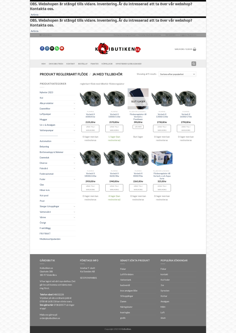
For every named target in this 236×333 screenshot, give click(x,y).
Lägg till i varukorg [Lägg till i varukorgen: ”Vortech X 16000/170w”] (185, 128)
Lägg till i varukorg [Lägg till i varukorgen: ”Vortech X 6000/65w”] (90, 128)
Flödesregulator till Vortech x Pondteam (138, 117)
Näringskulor (126, 307)
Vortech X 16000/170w (186, 115)
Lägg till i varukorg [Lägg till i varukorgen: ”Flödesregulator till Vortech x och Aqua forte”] (162, 187)
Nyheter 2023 (46, 92)
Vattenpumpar (47, 130)
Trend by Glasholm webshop (149, 35)
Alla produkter (47, 103)
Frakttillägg (45, 228)
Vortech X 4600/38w (114, 174)
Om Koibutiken (56, 64)
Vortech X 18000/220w (90, 174)
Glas (42, 184)
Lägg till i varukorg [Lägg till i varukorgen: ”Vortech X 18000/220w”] (90, 187)
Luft (163, 312)
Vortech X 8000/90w (138, 174)
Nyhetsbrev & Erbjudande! (129, 64)
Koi (41, 97)
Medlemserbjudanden (50, 239)
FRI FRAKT (45, 233)
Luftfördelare (127, 274)
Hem (43, 64)
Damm (123, 301)
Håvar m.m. (45, 190)
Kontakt (70, 64)
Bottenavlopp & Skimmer (52, 152)
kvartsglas (125, 312)
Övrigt (43, 222)
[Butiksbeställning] (177, 74)
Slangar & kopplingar (49, 206)
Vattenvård (45, 212)
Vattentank (125, 280)
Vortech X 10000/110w (114, 115)
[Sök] (193, 63)
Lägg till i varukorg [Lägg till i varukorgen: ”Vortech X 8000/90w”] (138, 187)
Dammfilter (45, 108)
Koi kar (164, 296)
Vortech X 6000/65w (90, 115)
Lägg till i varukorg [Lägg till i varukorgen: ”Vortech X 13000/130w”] (162, 128)
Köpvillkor (107, 64)
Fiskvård (44, 168)
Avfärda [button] (34, 14)
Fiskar (123, 269)
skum (163, 318)
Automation (45, 141)
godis (123, 318)
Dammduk (44, 157)
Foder (42, 179)
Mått (163, 307)
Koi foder (165, 280)
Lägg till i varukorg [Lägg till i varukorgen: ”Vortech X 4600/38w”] (114, 187)
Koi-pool (44, 195)
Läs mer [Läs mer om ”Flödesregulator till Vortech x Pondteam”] (138, 127)
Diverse (43, 163)
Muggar (43, 119)
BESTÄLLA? (82, 64)
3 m (162, 285)
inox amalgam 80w (128, 290)
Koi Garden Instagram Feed (124, 35)
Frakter (94, 64)
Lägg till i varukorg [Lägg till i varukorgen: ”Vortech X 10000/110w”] (114, 128)
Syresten (165, 290)
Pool (42, 201)
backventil (125, 285)
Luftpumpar (45, 114)
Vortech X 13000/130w (162, 115)
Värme (43, 217)
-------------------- (49, 135)
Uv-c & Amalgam (47, 125)
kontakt (164, 274)
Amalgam (165, 301)
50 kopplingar (126, 296)
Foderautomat (47, 174)
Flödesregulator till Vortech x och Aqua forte (162, 176)
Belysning (44, 146)
